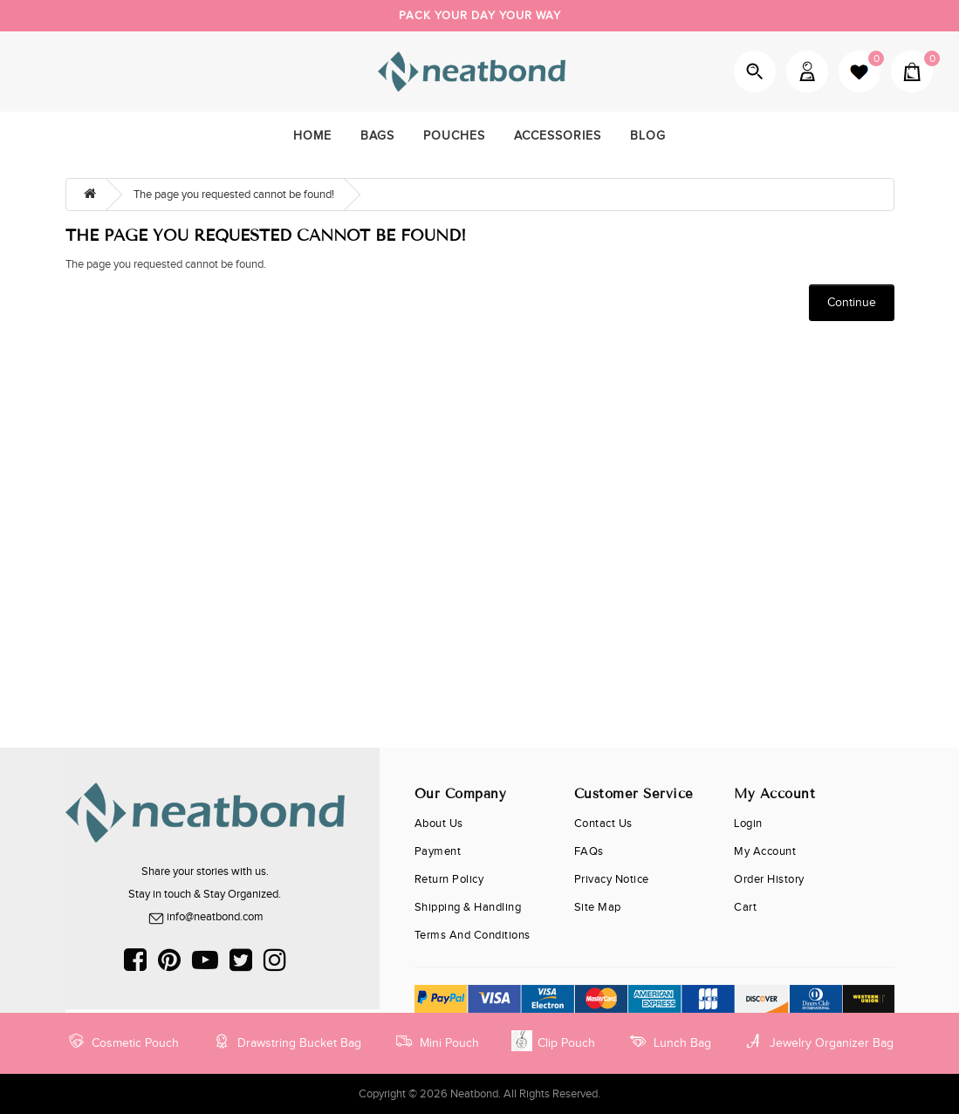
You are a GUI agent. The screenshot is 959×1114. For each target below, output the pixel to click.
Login (748, 823)
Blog (648, 136)
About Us (438, 823)
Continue (851, 303)
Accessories (557, 136)
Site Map (597, 907)
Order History (769, 879)
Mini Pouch (436, 1040)
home (312, 136)
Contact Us (603, 823)
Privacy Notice (611, 879)
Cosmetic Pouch (122, 1040)
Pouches (454, 136)
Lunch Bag (669, 1040)
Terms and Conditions (472, 935)
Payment (438, 851)
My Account (807, 71)
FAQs (589, 851)
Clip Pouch (553, 1040)
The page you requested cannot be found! (234, 195)
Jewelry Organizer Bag (818, 1040)
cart (745, 907)
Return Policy (449, 879)
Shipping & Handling (468, 907)
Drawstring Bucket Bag (286, 1040)
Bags (377, 136)
